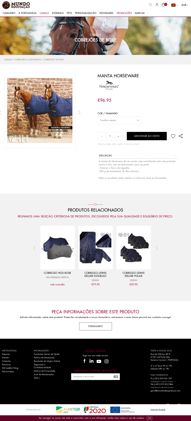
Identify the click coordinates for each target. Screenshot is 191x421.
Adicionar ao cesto (147, 136)
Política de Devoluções (44, 358)
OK (149, 418)
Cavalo (44, 13)
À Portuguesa (27, 13)
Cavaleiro (9, 13)
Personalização (85, 13)
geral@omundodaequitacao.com (165, 391)
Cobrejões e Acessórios (27, 60)
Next (79, 112)
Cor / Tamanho (108, 113)
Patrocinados (8, 371)
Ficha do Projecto (158, 410)
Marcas (140, 13)
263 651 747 (166, 378)
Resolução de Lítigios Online (47, 361)
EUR (184, 5)
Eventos (5, 358)
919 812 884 (167, 384)
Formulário (95, 326)
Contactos (6, 361)
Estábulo (58, 13)
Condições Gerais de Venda (47, 354)
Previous (35, 248)
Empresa (6, 354)
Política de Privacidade (44, 371)
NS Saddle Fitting (10, 368)
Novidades (106, 13)
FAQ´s (37, 378)
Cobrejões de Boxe (96, 40)
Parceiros (6, 365)
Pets (69, 13)
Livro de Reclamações (44, 374)
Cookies (140, 418)
